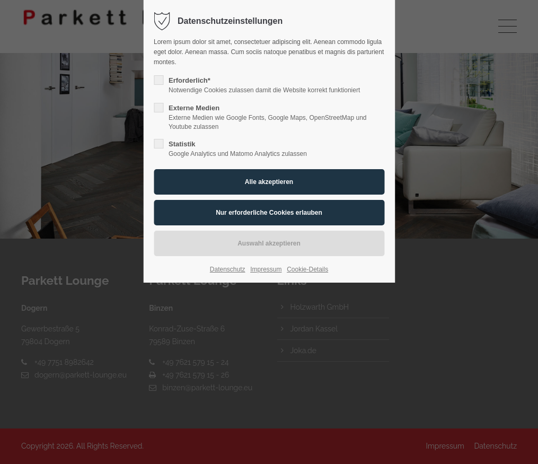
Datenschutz (227, 269)
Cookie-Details (307, 269)
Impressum (265, 269)
